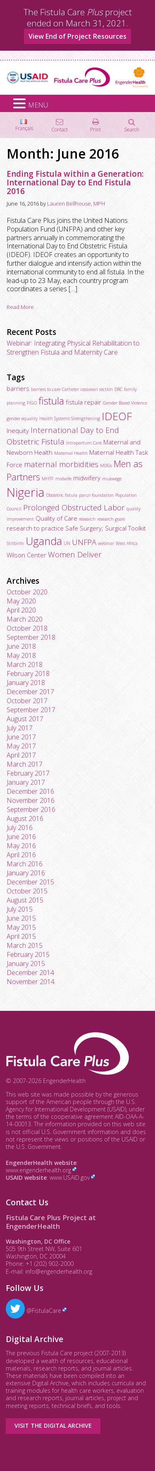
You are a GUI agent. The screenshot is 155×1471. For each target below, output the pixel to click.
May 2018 (21, 655)
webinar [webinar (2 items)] (106, 543)
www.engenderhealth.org (38, 1170)
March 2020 (25, 619)
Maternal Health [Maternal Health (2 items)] (71, 453)
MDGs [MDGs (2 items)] (106, 465)
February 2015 (28, 954)
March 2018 (25, 664)
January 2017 (26, 782)
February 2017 (28, 773)
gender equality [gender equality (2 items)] (22, 418)
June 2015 (21, 918)
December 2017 (30, 691)
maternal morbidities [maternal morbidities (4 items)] (61, 464)
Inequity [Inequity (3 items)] (18, 430)
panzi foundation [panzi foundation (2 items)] (96, 495)
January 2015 (26, 963)
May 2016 (21, 845)
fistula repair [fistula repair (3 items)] (83, 402)
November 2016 (31, 800)
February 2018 (28, 673)
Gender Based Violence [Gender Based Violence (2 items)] (125, 403)
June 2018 (21, 646)
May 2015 (21, 927)
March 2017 (25, 764)
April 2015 (21, 936)
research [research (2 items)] (87, 519)
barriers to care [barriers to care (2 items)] (45, 389)
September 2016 (31, 809)
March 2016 (25, 863)
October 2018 (27, 628)
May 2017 (21, 746)
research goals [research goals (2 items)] (111, 519)
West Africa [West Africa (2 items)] (127, 543)
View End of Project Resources (77, 36)
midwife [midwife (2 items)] (63, 479)
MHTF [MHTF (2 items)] (48, 479)
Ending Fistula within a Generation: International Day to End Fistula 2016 (75, 182)
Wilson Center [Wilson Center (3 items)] (26, 555)
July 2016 (20, 827)
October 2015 (27, 891)
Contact (59, 129)
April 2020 (21, 610)
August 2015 (25, 900)
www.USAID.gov (70, 1177)
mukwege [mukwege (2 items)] (112, 479)
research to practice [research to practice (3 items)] (35, 528)
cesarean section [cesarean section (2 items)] (97, 389)
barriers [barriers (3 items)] (18, 388)
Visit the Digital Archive (53, 1425)
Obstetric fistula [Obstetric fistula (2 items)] (61, 495)
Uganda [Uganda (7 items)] (44, 540)
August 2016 (25, 818)
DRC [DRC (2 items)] (118, 389)
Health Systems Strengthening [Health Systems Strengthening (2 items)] (69, 418)
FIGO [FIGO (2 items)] (32, 403)
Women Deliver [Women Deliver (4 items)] (75, 554)
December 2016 (30, 791)
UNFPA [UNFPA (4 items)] (84, 542)
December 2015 (30, 881)
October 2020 (27, 591)
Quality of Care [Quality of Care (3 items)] (56, 518)
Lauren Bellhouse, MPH (76, 203)
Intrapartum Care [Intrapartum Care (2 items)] (84, 443)
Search (131, 129)
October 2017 (27, 700)
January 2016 (26, 872)
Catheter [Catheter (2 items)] (70, 389)
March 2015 (25, 945)
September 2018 (31, 637)
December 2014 (30, 972)
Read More (20, 307)
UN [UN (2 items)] (67, 543)
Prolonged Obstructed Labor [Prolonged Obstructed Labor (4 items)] (74, 507)
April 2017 (21, 755)
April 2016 (21, 854)
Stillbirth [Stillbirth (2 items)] (15, 543)
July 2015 (20, 909)
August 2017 (25, 718)
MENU (38, 105)
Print (95, 129)
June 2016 (21, 836)
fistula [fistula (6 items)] (51, 400)
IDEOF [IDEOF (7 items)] (117, 416)
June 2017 (21, 736)
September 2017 (31, 709)
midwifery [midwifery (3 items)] (86, 478)
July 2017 (20, 727)
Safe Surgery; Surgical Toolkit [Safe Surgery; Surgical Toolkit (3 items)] (105, 528)
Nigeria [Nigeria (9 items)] (26, 492)
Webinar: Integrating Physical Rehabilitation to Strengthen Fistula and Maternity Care (73, 348)
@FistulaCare (33, 1310)
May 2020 (21, 601)
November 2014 (31, 981)
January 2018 (26, 682)
